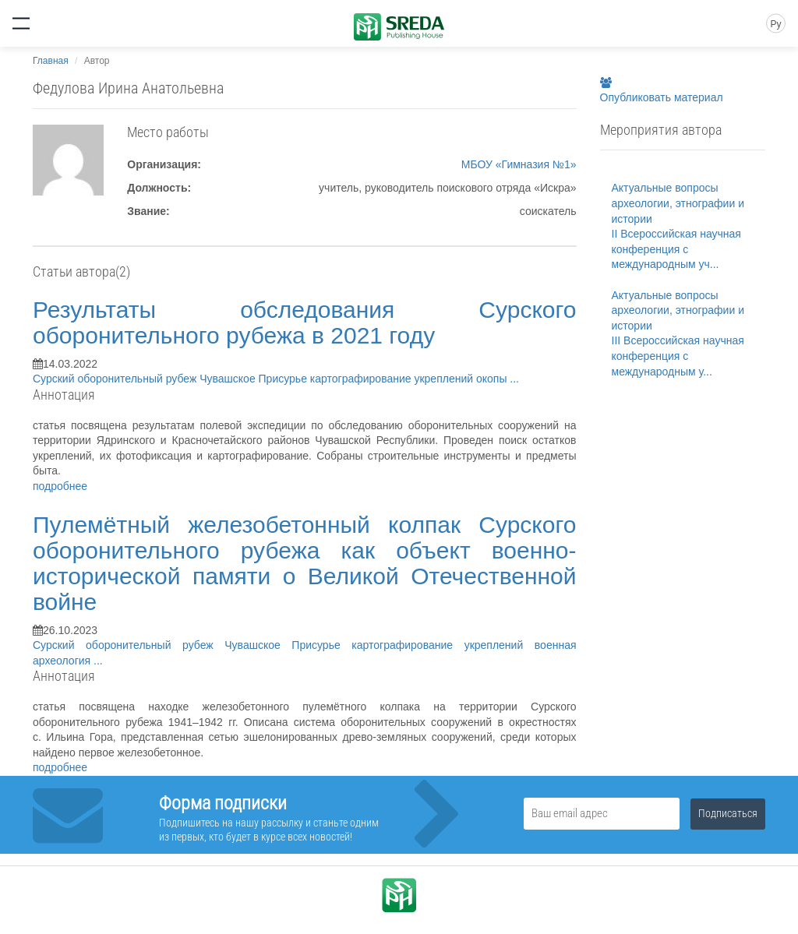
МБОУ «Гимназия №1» (519, 164)
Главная (51, 60)
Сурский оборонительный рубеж (116, 378)
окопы (493, 378)
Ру (775, 24)
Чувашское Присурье (255, 378)
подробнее (60, 486)
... (514, 378)
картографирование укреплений (393, 378)
